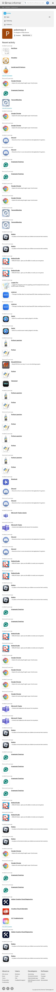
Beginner (18, 35)
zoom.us (14, 292)
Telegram (3, 988)
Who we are (5, 974)
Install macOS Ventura (18, 67)
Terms (3, 978)
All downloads (44, 980)
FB (7, 988)
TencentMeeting (16, 100)
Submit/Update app (33, 978)
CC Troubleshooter (17, 918)
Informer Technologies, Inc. (47, 989)
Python (13, 350)
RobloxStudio (15, 258)
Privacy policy (5, 980)
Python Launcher (16, 340)
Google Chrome (16, 81)
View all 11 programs (7, 75)
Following (9, 20)
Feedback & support (20, 980)
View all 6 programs (7, 926)
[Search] (36, 3)
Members (7, 7)
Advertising (31, 974)
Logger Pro (14, 282)
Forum (16, 976)
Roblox (13, 234)
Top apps (43, 976)
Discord (13, 137)
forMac (42, 978)
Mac (3, 7)
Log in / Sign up (52, 3)
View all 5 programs (7, 108)
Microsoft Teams (16, 525)
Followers (9, 24)
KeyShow (14, 48)
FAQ (16, 978)
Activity (8, 13)
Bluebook (14, 479)
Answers (43, 974)
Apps (7, 17)
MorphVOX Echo (16, 362)
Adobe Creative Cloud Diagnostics (22, 899)
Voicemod (14, 381)
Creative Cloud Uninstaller (19, 909)
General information (33, 976)
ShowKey (14, 58)
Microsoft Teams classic (19, 513)
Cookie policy (5, 982)
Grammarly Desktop (17, 90)
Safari (13, 316)
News (3, 976)
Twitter (12, 988)
